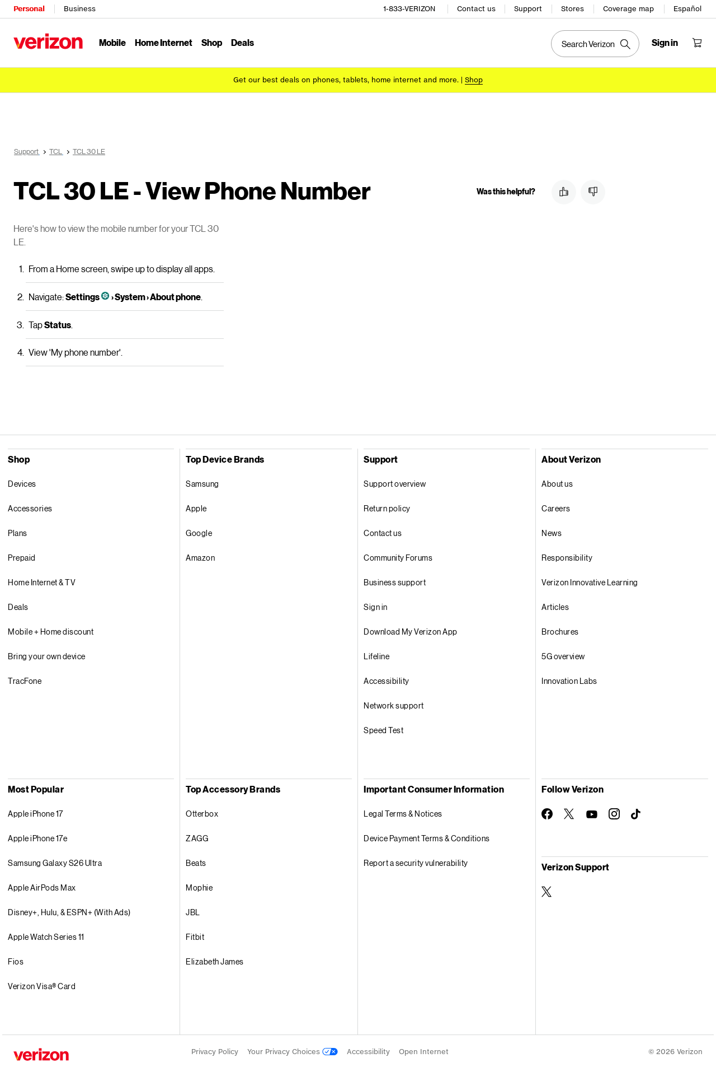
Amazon (200, 556)
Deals (18, 605)
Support (528, 8)
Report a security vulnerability (416, 861)
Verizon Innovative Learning (589, 580)
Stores (572, 8)
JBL (193, 910)
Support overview (395, 482)
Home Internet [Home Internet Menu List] (163, 42)
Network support (394, 704)
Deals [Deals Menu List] (242, 42)
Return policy (387, 506)
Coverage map (628, 8)
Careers (556, 506)
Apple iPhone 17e (37, 836)
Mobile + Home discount (50, 630)
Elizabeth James (215, 960)
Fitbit (195, 935)
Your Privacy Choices (292, 1050)
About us (557, 482)
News (551, 531)
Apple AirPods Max (42, 886)
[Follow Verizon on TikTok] (636, 812)
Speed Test (383, 728)
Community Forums (398, 556)
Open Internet (424, 1050)
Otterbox (202, 812)
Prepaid (22, 556)
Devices (22, 482)
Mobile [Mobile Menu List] (112, 42)
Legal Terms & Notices (403, 812)
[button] (564, 192)
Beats (196, 861)
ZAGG (197, 836)
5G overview (563, 654)
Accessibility (386, 679)
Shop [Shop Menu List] (211, 42)
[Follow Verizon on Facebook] (547, 812)
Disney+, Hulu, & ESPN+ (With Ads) (69, 910)
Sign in (376, 605)
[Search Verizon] (595, 43)
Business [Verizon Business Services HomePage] (80, 8)
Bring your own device (47, 654)
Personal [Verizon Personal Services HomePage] (28, 8)
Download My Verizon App (411, 630)
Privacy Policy (214, 1050)
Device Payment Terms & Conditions (427, 836)
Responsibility (566, 556)
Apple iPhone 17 (35, 812)
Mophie (199, 886)
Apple (196, 506)
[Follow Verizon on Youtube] (591, 812)
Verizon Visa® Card (42, 984)
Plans (17, 531)
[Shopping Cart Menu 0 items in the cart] (697, 42)
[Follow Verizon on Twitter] (569, 812)
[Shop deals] (474, 80)
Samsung (202, 482)
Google (199, 531)
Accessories (30, 506)
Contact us (476, 8)
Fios (15, 960)
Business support (395, 580)
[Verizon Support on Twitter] (547, 890)
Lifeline (376, 654)
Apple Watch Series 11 (46, 935)
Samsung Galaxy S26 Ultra (55, 861)
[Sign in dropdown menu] (665, 42)
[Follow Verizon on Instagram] (614, 812)
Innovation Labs (569, 679)
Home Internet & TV (42, 580)
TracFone (24, 679)
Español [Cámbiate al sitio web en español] (687, 8)
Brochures (560, 630)
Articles (555, 605)
